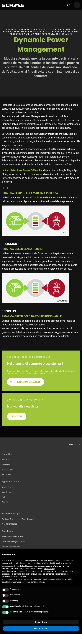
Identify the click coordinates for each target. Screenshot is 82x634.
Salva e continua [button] (41, 628)
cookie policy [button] (49, 568)
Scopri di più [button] (41, 622)
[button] (78, 553)
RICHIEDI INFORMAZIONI (28, 408)
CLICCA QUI (16, 443)
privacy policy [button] (8, 563)
